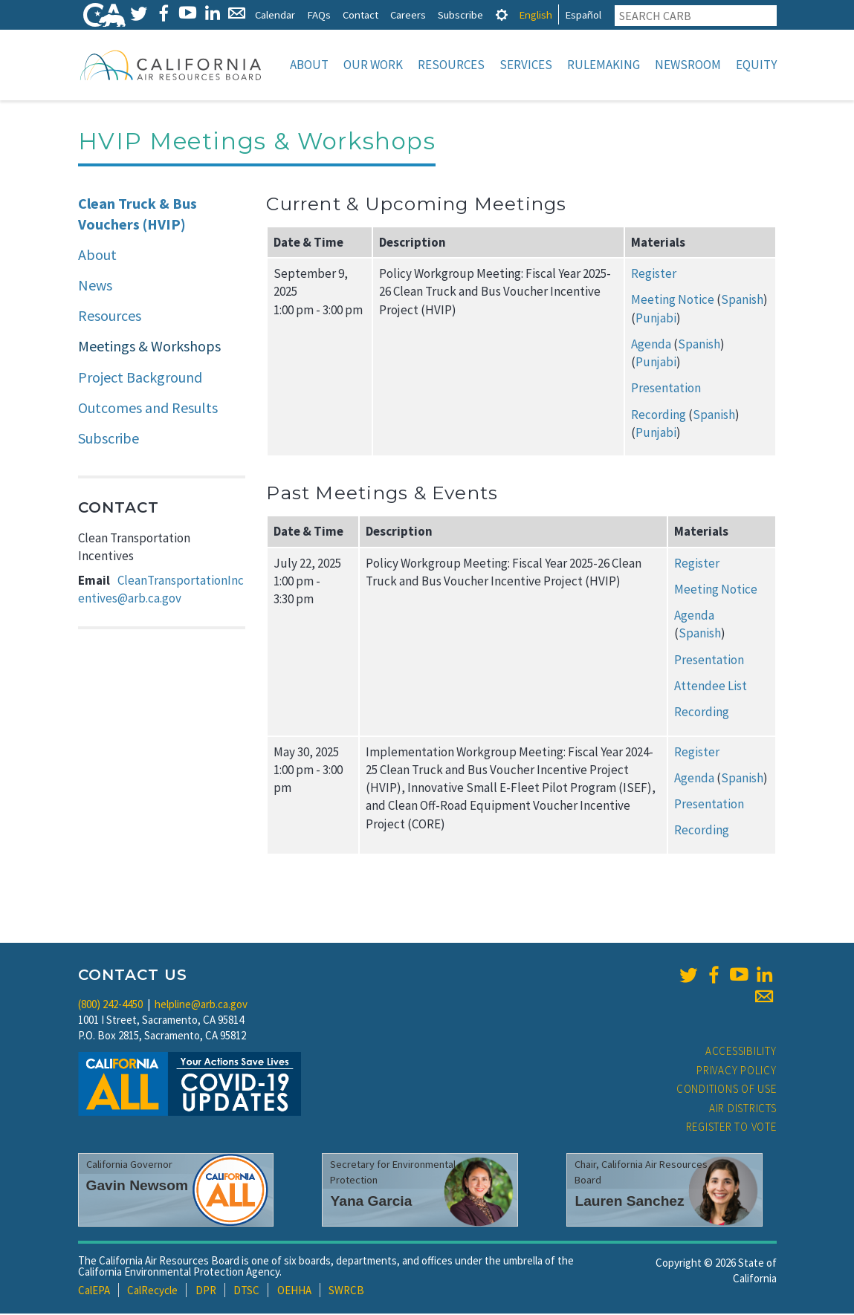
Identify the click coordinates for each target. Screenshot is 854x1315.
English (535, 14)
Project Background (140, 378)
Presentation (666, 389)
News (95, 286)
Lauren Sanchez (629, 1202)
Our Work (373, 64)
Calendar (275, 14)
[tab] (501, 14)
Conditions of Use (726, 1090)
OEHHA (294, 1292)
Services (525, 64)
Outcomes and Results (148, 409)
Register (653, 275)
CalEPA (94, 1292)
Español (583, 14)
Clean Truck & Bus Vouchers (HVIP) (137, 215)
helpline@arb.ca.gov (201, 1006)
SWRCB (346, 1292)
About (309, 64)
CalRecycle (152, 1292)
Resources (451, 64)
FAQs (319, 14)
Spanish (742, 301)
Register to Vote (731, 1128)
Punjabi (655, 319)
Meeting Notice (672, 301)
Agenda (651, 345)
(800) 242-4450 (110, 1006)
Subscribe (460, 14)
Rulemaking (603, 64)
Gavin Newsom (137, 1187)
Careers (408, 14)
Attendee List (710, 687)
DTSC (246, 1292)
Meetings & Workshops (149, 347)
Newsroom (688, 64)
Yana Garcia (371, 1202)
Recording (658, 416)
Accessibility (741, 1052)
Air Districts (743, 1110)
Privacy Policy (736, 1072)
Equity (756, 64)
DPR (205, 1292)
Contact (360, 14)
